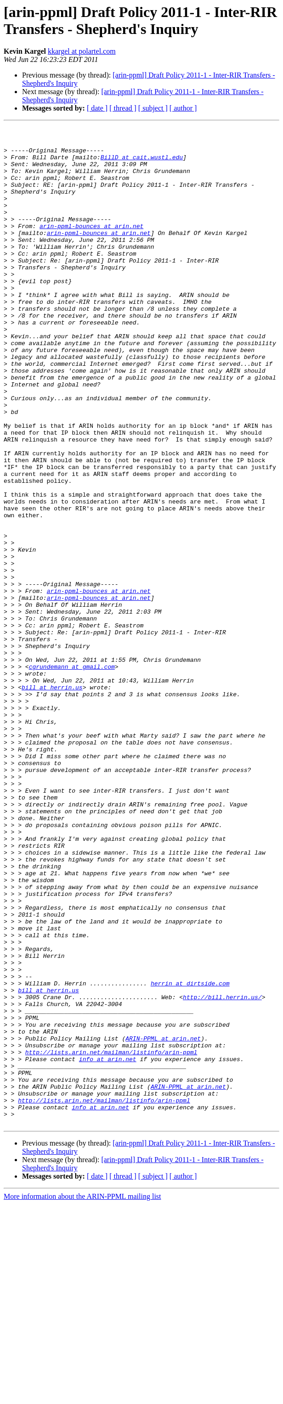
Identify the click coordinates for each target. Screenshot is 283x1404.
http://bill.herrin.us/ (222, 1172)
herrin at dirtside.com (190, 1155)
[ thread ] (122, 108)
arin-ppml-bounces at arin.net (91, 246)
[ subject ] (153, 108)
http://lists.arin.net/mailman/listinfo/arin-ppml (111, 1238)
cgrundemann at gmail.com (72, 775)
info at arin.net (107, 1246)
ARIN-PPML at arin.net (163, 1221)
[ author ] (183, 108)
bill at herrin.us (52, 800)
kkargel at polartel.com (82, 51)
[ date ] (97, 108)
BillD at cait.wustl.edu (142, 164)
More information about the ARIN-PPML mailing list (82, 1396)
